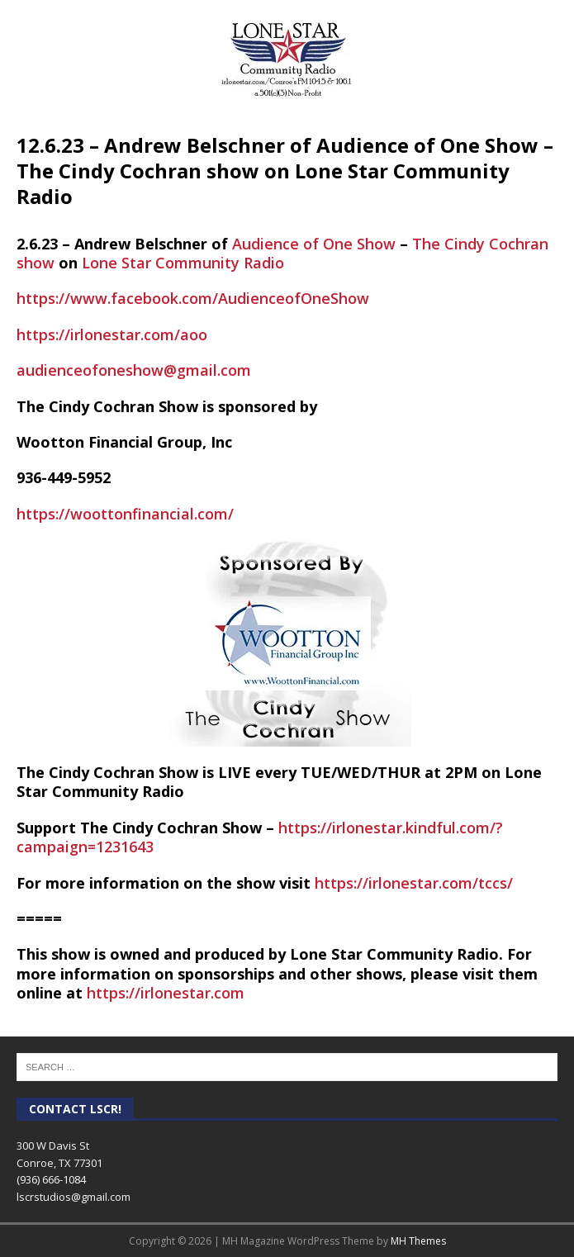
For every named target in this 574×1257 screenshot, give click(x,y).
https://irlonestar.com (165, 993)
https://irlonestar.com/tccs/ (414, 883)
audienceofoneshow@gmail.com (134, 370)
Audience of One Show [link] (314, 244)
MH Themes (418, 1241)
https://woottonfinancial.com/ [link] (125, 514)
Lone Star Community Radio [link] (183, 263)
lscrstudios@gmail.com (73, 1196)
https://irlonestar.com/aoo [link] (112, 334)
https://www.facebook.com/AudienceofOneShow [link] (193, 298)
